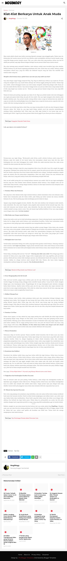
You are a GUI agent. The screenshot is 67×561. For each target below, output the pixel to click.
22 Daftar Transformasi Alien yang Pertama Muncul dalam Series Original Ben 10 (10, 540)
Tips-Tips (16, 451)
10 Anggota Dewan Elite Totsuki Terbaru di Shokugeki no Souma (56, 496)
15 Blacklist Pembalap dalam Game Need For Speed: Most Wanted (24, 496)
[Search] (64, 2)
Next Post (61, 475)
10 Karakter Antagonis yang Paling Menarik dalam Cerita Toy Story (40, 518)
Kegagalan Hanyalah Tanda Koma (20, 121)
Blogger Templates (50, 558)
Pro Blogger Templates (26, 558)
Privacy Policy (36, 554)
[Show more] (40, 457)
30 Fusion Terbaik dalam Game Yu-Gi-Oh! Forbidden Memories (10, 495)
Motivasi (11, 10)
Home (5, 10)
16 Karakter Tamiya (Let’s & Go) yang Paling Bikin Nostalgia (40, 495)
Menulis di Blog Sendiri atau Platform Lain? (23, 270)
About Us (27, 554)
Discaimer (45, 554)
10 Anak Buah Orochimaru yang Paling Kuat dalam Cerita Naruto (25, 517)
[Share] (62, 18)
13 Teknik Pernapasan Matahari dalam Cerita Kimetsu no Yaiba (56, 518)
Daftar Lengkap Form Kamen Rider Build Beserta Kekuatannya (10, 517)
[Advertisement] (33, 142)
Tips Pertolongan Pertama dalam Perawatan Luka (24, 418)
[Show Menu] (2, 2)
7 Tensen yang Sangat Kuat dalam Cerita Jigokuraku (25, 537)
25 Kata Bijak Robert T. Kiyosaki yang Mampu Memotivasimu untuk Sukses (30, 371)
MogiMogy (14, 465)
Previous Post (7, 475)
